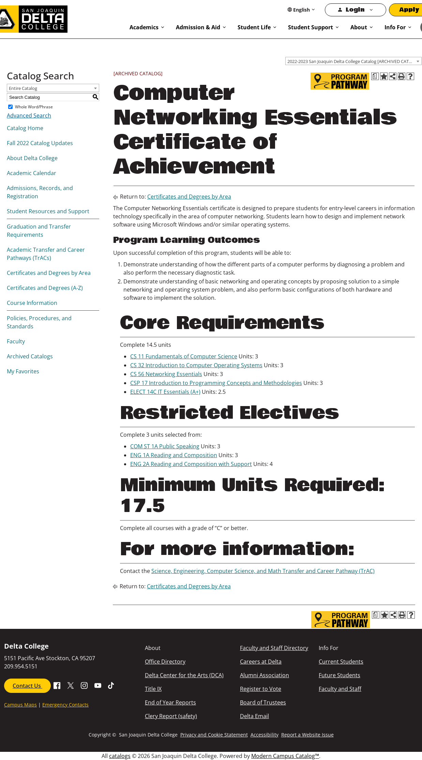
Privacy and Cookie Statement (214, 734)
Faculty (16, 341)
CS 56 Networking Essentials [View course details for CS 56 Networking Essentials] (166, 374)
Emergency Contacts (65, 704)
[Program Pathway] (340, 81)
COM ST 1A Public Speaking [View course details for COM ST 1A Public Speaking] (164, 446)
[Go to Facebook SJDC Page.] (57, 685)
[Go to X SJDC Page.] (70, 685)
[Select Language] (301, 9)
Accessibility (264, 734)
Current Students (341, 661)
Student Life (254, 27)
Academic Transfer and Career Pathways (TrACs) (46, 254)
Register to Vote (260, 689)
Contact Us (27, 685)
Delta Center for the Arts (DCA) (184, 675)
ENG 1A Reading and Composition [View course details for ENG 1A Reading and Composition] (173, 455)
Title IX (153, 689)
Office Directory (165, 661)
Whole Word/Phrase (34, 107)
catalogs (120, 756)
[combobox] (353, 61)
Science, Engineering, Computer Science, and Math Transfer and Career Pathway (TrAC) (263, 571)
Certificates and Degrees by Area (49, 273)
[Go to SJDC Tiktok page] (111, 685)
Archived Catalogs (30, 356)
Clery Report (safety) (171, 716)
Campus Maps (20, 704)
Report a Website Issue (307, 734)
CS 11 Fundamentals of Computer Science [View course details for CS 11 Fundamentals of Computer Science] (183, 356)
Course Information (32, 303)
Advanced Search (29, 115)
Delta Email (254, 716)
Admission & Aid (198, 27)
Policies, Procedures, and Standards (39, 322)
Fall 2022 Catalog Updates (40, 143)
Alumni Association (264, 675)
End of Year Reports (170, 702)
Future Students (339, 675)
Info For (395, 27)
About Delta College (32, 158)
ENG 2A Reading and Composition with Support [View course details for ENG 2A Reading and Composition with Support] (191, 464)
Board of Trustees (263, 702)
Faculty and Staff (340, 689)
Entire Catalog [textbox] (23, 88)
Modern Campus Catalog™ (285, 756)
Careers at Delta (261, 661)
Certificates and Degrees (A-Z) (45, 288)
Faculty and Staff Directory (274, 648)
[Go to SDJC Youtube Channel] (98, 685)
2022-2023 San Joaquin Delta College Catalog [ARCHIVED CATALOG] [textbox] (354, 61)
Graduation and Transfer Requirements (39, 230)
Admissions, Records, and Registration (40, 192)
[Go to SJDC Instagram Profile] (84, 685)
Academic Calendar (31, 173)
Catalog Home (25, 128)
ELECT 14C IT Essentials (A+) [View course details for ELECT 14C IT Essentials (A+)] (165, 391)
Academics (144, 27)
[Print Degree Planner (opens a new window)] (375, 76)
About (358, 27)
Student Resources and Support (48, 211)
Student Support (310, 27)
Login (355, 9)
